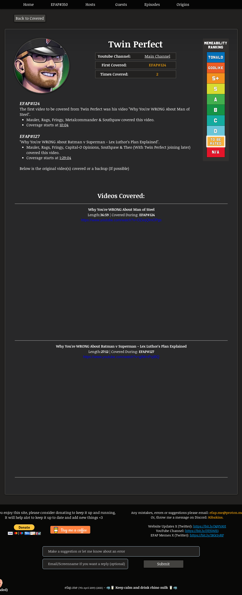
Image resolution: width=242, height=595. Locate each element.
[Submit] (163, 564)
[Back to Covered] (30, 18)
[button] (152, 4)
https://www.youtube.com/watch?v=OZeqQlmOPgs (121, 220)
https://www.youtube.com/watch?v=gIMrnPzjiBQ (121, 357)
